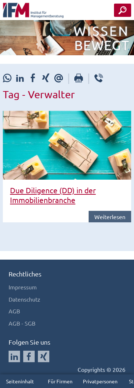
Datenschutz (24, 299)
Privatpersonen (100, 381)
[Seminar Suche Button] (122, 10)
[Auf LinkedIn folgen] (14, 356)
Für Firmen (60, 381)
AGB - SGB (22, 323)
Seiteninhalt (20, 381)
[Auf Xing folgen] (43, 356)
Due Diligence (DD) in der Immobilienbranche (53, 194)
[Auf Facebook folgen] (29, 356)
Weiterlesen (109, 216)
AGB (14, 310)
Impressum (23, 286)
